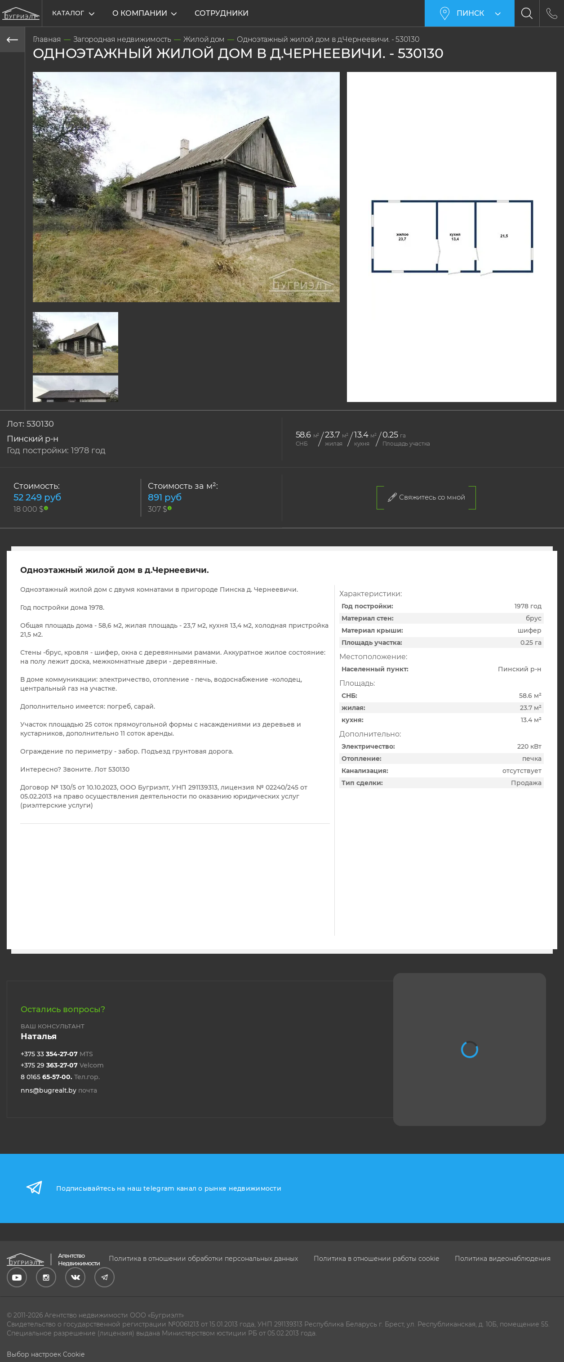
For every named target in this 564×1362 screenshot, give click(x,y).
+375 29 (62, 1065)
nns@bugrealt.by (59, 1090)
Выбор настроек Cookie (45, 1354)
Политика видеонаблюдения (503, 1259)
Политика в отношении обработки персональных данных (203, 1259)
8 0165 (60, 1077)
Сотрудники (222, 13)
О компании (139, 13)
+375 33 (57, 1054)
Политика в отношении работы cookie (376, 1259)
